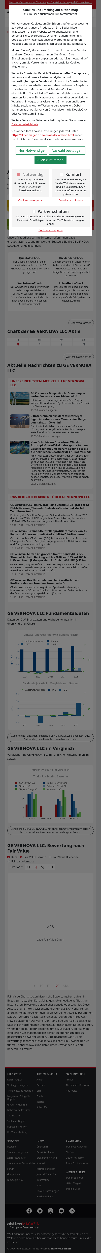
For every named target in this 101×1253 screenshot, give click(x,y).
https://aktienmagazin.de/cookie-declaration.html (43, 135)
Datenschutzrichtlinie (25, 124)
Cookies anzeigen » (30, 200)
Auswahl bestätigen (67, 150)
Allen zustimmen (50, 160)
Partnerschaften (53, 211)
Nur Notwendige (31, 150)
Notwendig (33, 174)
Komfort (73, 174)
